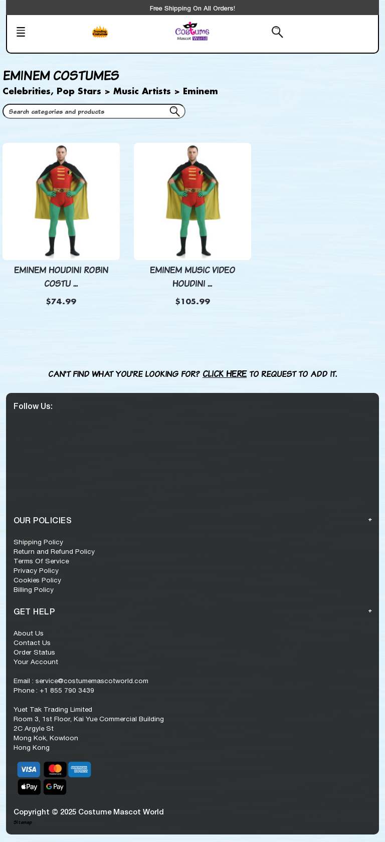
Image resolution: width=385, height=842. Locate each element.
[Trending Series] (129, 38)
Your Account (36, 662)
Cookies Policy (37, 580)
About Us (29, 633)
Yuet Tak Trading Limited (53, 709)
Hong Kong (32, 747)
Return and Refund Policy (54, 551)
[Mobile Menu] (49, 33)
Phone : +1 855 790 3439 (54, 690)
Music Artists (142, 91)
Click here (225, 373)
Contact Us (32, 643)
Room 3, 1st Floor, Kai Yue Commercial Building (89, 719)
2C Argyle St (34, 728)
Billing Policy (34, 589)
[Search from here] (252, 33)
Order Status (34, 652)
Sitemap (23, 822)
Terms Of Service (41, 561)
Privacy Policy (36, 570)
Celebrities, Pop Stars (52, 91)
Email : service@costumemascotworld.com (81, 681)
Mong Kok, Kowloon (46, 738)
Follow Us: (33, 405)
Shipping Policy (38, 542)
